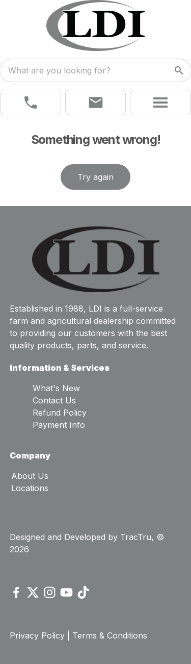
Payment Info (59, 425)
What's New (56, 388)
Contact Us (54, 400)
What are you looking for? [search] (59, 70)
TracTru (135, 537)
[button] (95, 102)
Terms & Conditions (109, 635)
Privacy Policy (37, 635)
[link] (30, 102)
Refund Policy (60, 412)
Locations (29, 488)
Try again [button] (95, 177)
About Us (29, 476)
